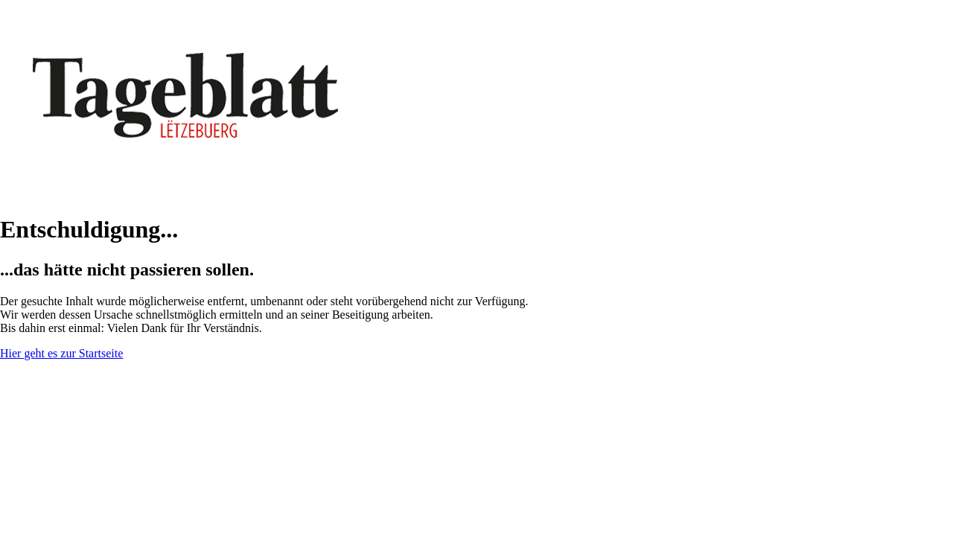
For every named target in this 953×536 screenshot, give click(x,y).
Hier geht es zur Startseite (61, 353)
